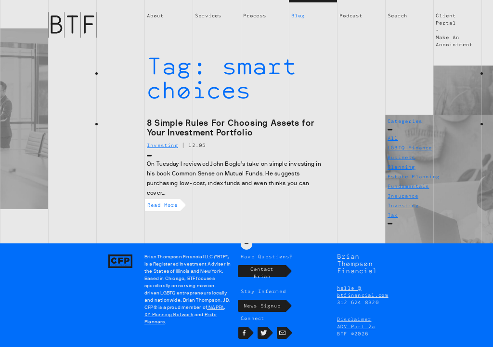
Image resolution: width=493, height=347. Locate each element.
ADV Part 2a (356, 326)
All (393, 138)
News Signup (265, 306)
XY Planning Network (169, 314)
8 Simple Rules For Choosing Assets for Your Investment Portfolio (230, 127)
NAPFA (215, 307)
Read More (163, 205)
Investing (403, 205)
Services (208, 15)
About (155, 15)
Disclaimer (354, 319)
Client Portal (446, 19)
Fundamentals (408, 186)
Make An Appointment (454, 40)
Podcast (351, 15)
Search (397, 15)
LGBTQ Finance (410, 147)
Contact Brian (268, 271)
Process (254, 15)
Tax (393, 215)
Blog (298, 15)
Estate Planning (414, 176)
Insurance (403, 196)
